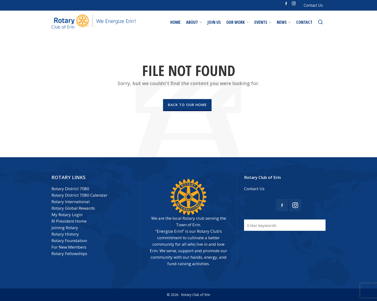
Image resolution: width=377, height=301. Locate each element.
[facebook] (286, 3)
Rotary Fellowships (69, 253)
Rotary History (65, 234)
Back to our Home (187, 104)
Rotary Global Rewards (73, 208)
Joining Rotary (64, 227)
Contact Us (313, 5)
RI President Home (69, 221)
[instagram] (294, 3)
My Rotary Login (66, 214)
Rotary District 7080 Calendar (79, 195)
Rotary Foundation (69, 240)
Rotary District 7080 (70, 188)
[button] (320, 225)
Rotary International (70, 201)
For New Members (68, 247)
